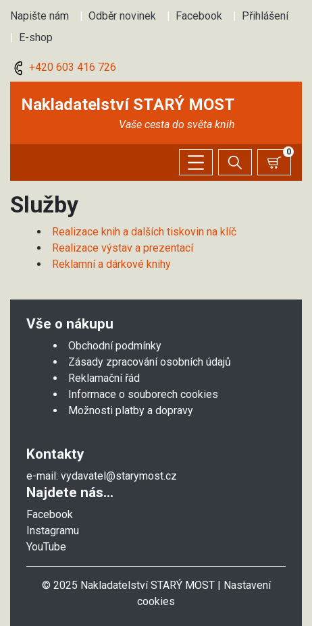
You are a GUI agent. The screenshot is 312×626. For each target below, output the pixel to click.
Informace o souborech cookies (143, 394)
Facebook (199, 15)
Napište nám (39, 15)
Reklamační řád (104, 378)
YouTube (46, 546)
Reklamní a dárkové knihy (111, 264)
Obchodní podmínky (114, 345)
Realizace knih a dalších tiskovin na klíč (144, 231)
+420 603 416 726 (63, 67)
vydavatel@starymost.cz (119, 475)
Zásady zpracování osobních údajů (149, 361)
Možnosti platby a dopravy (130, 410)
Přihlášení (265, 15)
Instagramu (52, 530)
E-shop (36, 37)
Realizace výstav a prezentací (122, 247)
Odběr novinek (122, 15)
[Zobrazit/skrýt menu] (196, 162)
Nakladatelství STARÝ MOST (128, 104)
